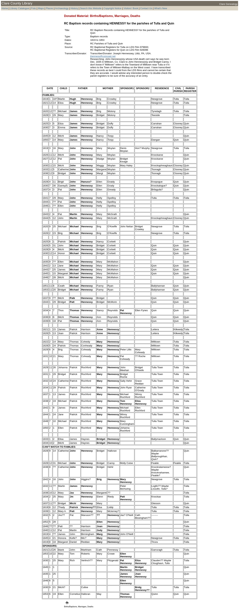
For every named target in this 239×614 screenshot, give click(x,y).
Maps (41, 8)
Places (49, 8)
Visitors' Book (131, 8)
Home (4, 8)
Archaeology (61, 8)
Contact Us (146, 8)
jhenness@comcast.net (102, 56)
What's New (160, 8)
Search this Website (90, 8)
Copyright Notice (112, 8)
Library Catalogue (19, 8)
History (74, 8)
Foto (34, 8)
